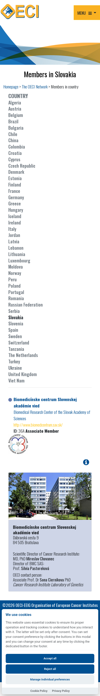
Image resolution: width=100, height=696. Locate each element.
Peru (12, 279)
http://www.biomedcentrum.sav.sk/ (38, 425)
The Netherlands (23, 355)
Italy (12, 229)
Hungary (15, 209)
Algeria (14, 102)
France (14, 191)
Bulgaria (15, 127)
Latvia (13, 241)
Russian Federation (25, 304)
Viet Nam (16, 380)
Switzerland (18, 342)
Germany (16, 197)
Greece (14, 203)
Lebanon (15, 247)
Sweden (15, 336)
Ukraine (15, 367)
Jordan (14, 235)
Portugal (16, 292)
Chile (12, 134)
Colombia (16, 146)
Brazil (13, 121)
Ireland (14, 222)
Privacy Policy (61, 690)
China (13, 140)
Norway (14, 273)
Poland (14, 285)
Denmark (16, 172)
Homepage (10, 86)
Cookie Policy (38, 690)
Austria (14, 108)
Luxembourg (19, 260)
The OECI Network (35, 86)
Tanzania (16, 349)
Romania (16, 298)
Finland (14, 184)
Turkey (14, 361)
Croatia (15, 153)
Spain (13, 329)
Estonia (15, 178)
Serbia (14, 311)
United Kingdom (22, 374)
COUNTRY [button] (18, 96)
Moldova (15, 266)
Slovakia (15, 317)
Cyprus (14, 159)
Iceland (14, 216)
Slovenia (15, 323)
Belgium (15, 115)
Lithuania (16, 254)
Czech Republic (21, 165)
